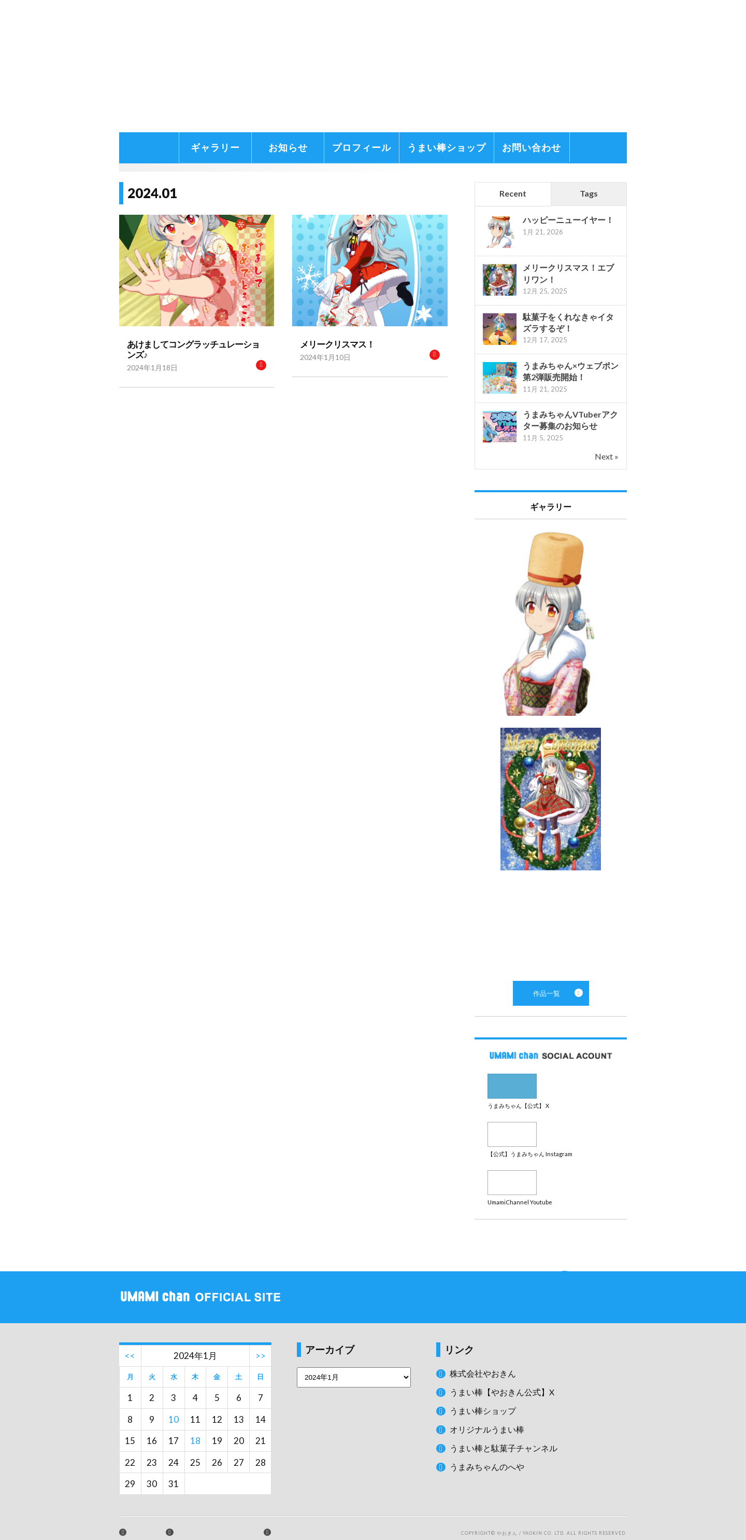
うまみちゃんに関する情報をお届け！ (147, 129)
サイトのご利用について (216, 1520)
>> (260, 1343)
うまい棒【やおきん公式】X (505, 1380)
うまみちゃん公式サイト (271, 66)
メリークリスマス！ (332, 344)
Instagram (550, 1128)
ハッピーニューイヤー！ (568, 220)
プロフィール (361, 147)
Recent (512, 193)
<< (130, 1343)
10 (173, 1407)
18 (195, 1428)
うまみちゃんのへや (489, 1454)
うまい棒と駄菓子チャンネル (507, 1435)
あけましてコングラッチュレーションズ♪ (194, 344)
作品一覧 (551, 750)
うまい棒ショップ (446, 147)
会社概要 (143, 1520)
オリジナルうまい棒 (489, 1417)
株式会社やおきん (485, 1361)
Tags (589, 193)
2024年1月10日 (322, 356)
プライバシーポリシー (310, 1520)
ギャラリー (215, 147)
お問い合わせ (531, 147)
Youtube (550, 1172)
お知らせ (288, 147)
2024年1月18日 (149, 356)
